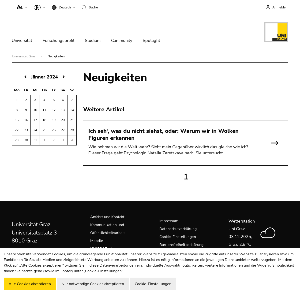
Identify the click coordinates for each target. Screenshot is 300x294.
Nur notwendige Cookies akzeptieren (93, 284)
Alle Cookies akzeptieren (30, 284)
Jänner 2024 (44, 77)
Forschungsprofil (58, 40)
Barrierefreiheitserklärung (181, 244)
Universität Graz (24, 56)
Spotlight (151, 40)
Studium (93, 40)
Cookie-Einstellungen (177, 236)
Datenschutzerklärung (178, 228)
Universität (22, 40)
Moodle (96, 240)
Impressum (168, 220)
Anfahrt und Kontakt (107, 217)
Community (121, 40)
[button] (20, 7)
